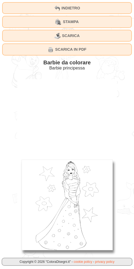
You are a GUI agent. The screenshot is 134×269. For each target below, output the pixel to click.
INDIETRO (67, 8)
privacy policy (105, 262)
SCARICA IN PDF (66, 49)
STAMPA (67, 22)
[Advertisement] (67, 116)
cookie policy (83, 262)
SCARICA (67, 36)
